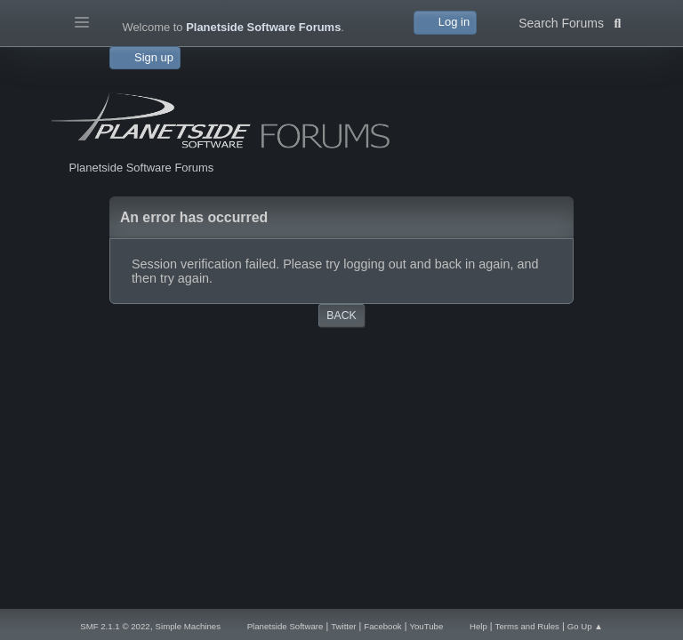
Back (341, 315)
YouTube (426, 626)
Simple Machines (188, 626)
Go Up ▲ (585, 626)
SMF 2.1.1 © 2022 (114, 626)
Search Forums (569, 21)
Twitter (343, 626)
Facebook (382, 626)
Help (478, 626)
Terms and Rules (527, 626)
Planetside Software (285, 626)
